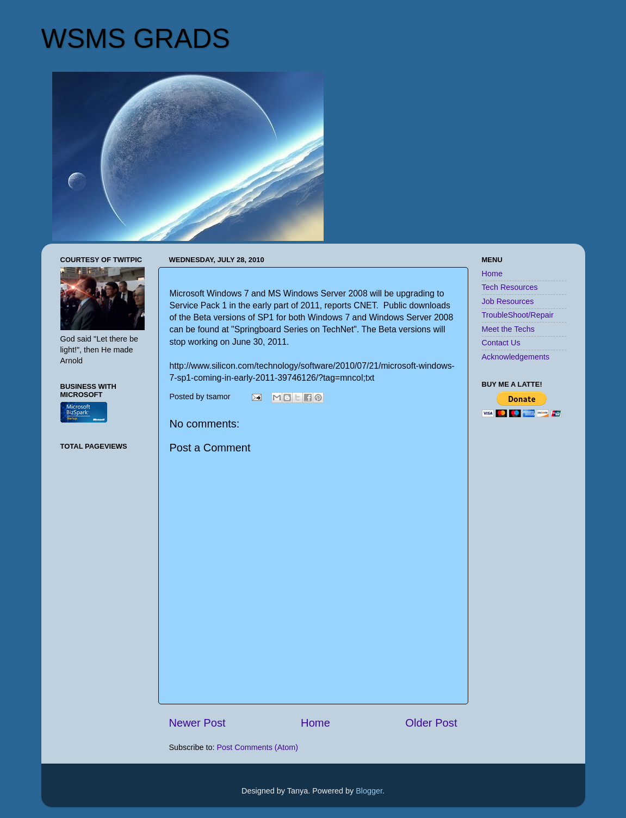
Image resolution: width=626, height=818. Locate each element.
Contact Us (501, 342)
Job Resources (508, 301)
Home (315, 723)
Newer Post (197, 723)
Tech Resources (510, 287)
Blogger (369, 790)
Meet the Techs (508, 329)
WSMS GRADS (135, 38)
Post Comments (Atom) (258, 747)
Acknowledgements (516, 356)
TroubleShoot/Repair (518, 315)
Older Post (431, 723)
